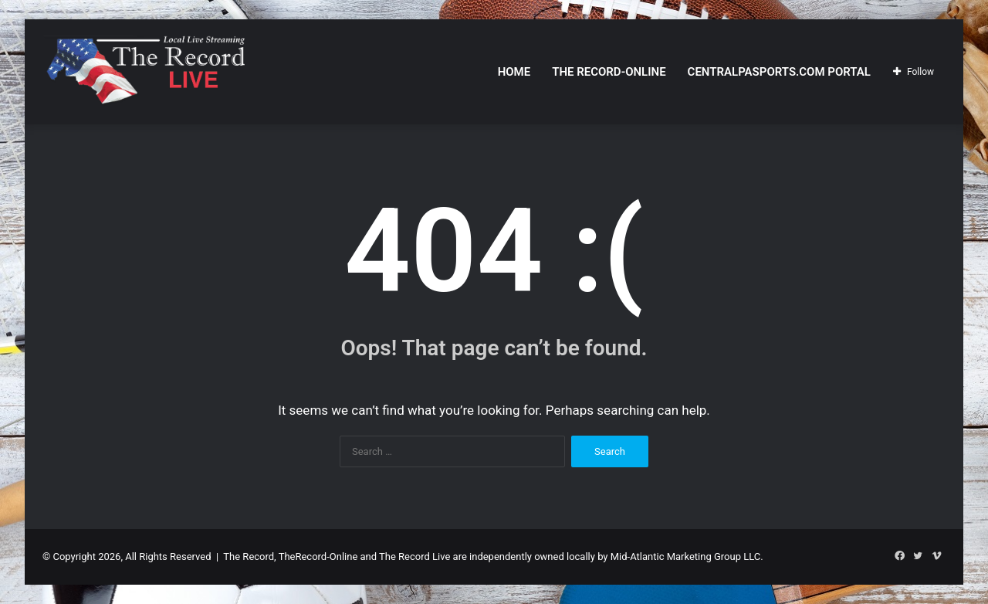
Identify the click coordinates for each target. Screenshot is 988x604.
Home (514, 72)
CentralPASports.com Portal (779, 72)
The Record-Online (608, 72)
